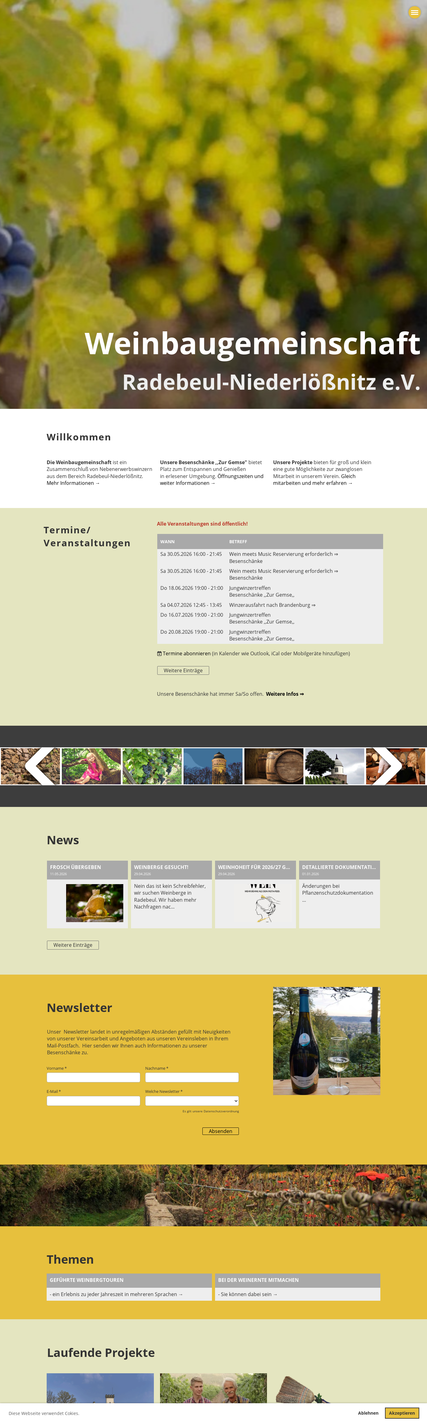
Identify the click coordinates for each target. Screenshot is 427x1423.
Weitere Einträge (183, 670)
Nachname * (192, 1073)
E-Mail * (93, 1097)
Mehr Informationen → (73, 483)
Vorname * (93, 1073)
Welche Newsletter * (192, 1097)
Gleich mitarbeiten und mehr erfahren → (314, 479)
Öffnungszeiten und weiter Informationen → (212, 479)
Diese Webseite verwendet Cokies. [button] (44, 1413)
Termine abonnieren (187, 653)
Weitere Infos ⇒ (285, 694)
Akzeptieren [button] (402, 1413)
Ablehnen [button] (368, 1413)
